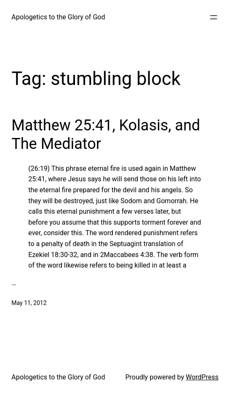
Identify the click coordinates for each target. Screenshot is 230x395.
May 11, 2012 (28, 303)
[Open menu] (214, 17)
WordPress (202, 377)
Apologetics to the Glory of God (58, 17)
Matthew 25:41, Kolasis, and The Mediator (105, 134)
